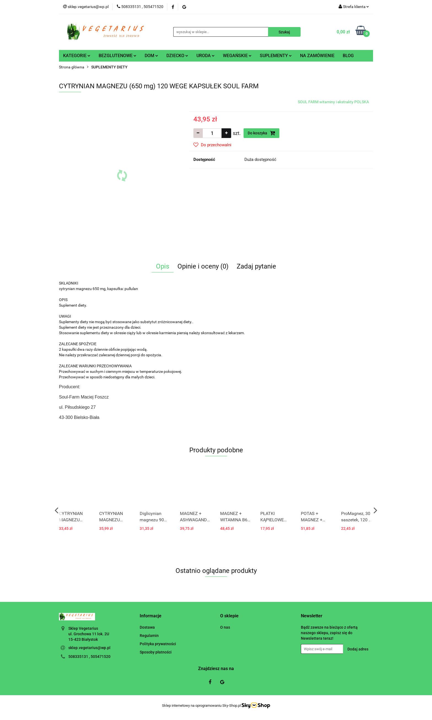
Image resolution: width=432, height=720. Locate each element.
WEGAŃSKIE (237, 55)
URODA (205, 55)
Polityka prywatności (158, 644)
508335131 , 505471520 (89, 656)
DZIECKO (177, 55)
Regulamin (149, 635)
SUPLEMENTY (276, 55)
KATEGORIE (76, 55)
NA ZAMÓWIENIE (317, 55)
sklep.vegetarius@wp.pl (89, 647)
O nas (225, 627)
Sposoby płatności (156, 652)
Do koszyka (261, 133)
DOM (151, 55)
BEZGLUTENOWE (117, 55)
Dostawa (147, 627)
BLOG (348, 55)
